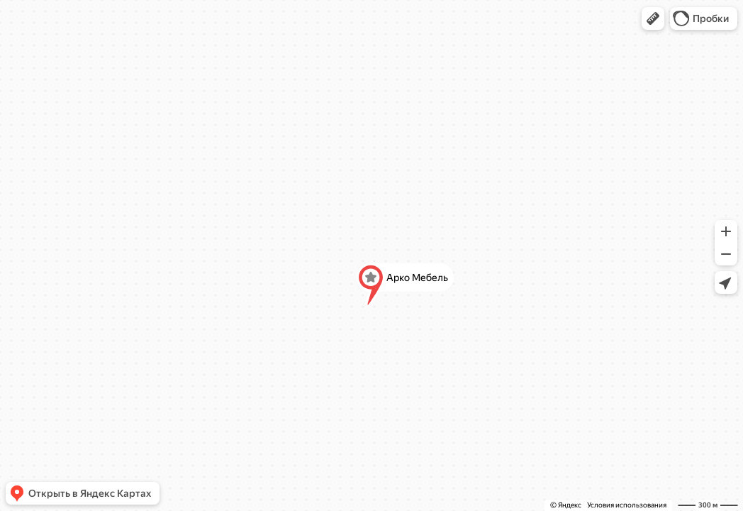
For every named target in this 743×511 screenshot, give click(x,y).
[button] (653, 18)
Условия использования (626, 505)
